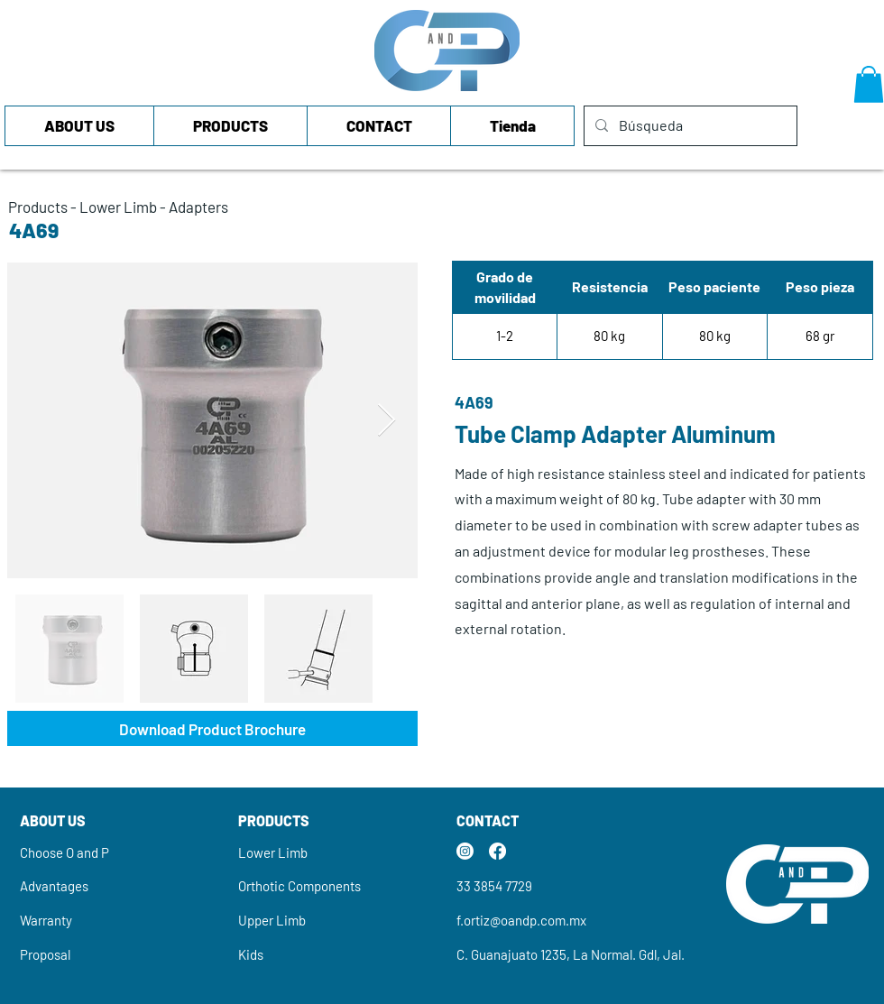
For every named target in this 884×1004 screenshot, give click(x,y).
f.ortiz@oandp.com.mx (521, 920)
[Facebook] (497, 851)
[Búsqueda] (689, 125)
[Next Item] (386, 420)
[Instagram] (465, 851)
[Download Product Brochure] (212, 728)
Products (38, 207)
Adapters (198, 207)
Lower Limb (118, 207)
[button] (868, 84)
